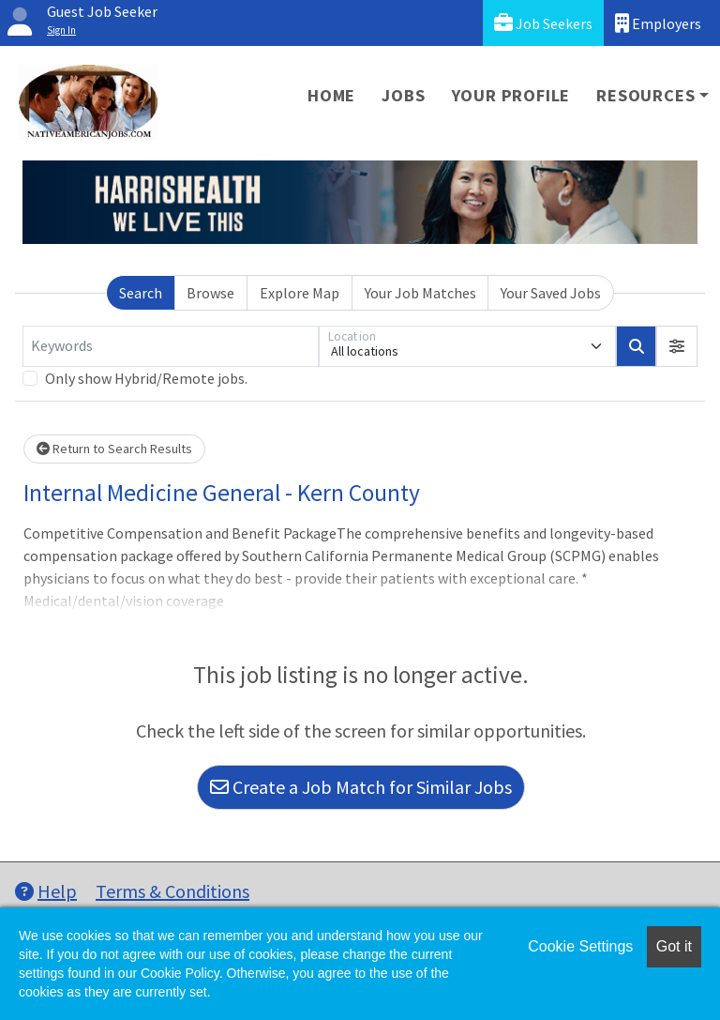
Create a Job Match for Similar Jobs (361, 787)
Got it (674, 946)
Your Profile (511, 95)
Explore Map (299, 292)
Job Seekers (543, 23)
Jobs (403, 95)
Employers (658, 23)
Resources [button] (645, 95)
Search (140, 292)
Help (46, 891)
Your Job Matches (420, 292)
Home (331, 95)
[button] (677, 346)
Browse (210, 292)
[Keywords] (170, 346)
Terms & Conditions (172, 891)
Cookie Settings (580, 946)
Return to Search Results (114, 448)
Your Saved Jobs (551, 292)
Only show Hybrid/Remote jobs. (146, 378)
